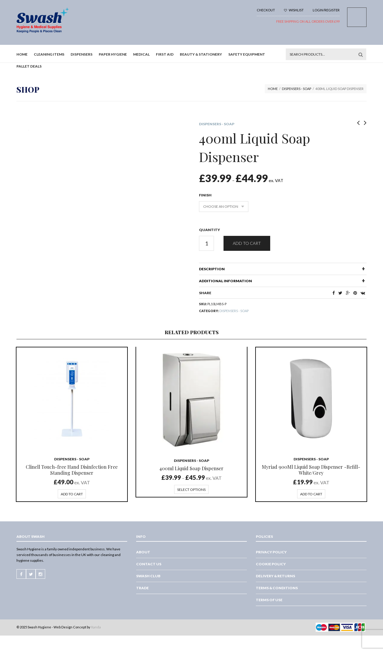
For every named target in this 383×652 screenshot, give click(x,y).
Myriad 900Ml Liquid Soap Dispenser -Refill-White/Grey (311, 470)
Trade (142, 588)
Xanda (96, 627)
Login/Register (326, 10)
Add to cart (247, 243)
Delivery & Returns (275, 576)
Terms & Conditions (277, 588)
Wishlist (294, 10)
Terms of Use (269, 600)
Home (22, 54)
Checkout (266, 10)
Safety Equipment (246, 54)
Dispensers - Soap (296, 89)
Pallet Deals (29, 66)
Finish (205, 195)
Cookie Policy (271, 564)
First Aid (165, 54)
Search (360, 54)
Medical (141, 54)
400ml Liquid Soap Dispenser (191, 468)
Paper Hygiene (113, 54)
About (143, 552)
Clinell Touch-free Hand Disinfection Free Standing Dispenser (72, 470)
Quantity (209, 229)
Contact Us (148, 564)
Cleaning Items (49, 54)
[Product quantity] (206, 243)
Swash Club (148, 576)
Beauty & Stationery (201, 54)
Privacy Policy (271, 552)
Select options (191, 489)
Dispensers (81, 54)
